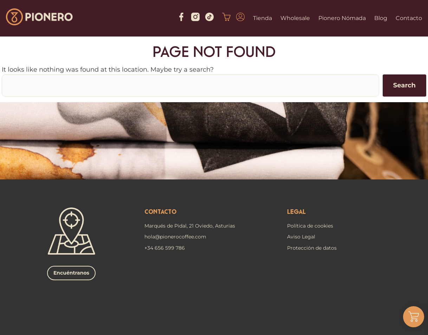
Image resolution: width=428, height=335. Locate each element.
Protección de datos (312, 248)
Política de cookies (310, 226)
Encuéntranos (71, 273)
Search (404, 85)
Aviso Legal (301, 237)
